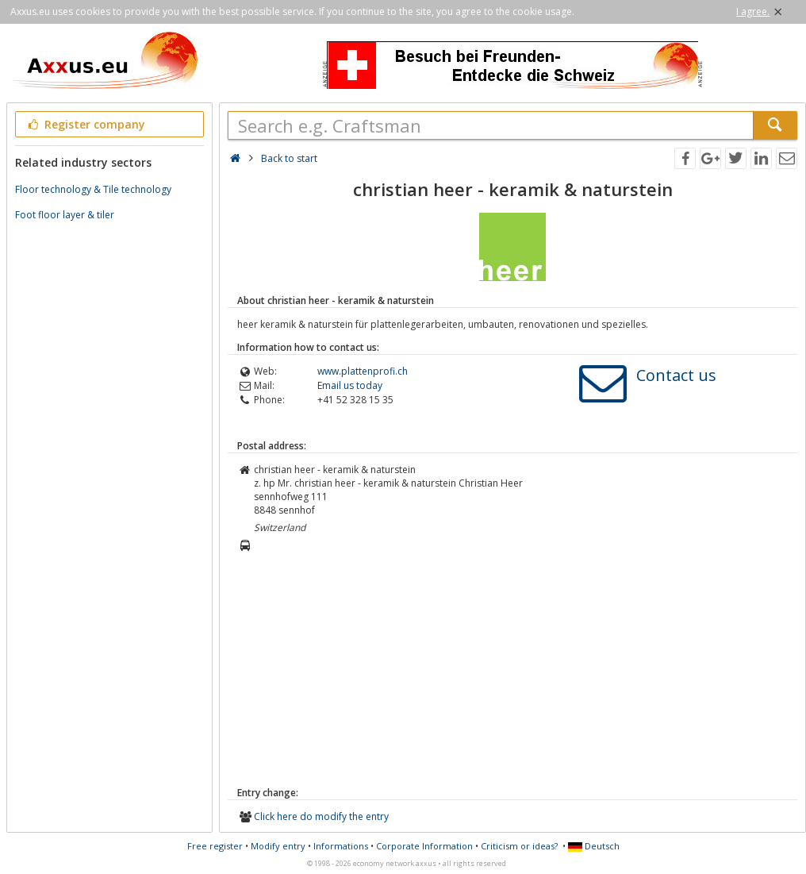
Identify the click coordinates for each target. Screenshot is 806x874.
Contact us (676, 375)
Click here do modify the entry (321, 816)
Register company (85, 124)
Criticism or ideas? (519, 846)
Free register (215, 846)
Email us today (349, 385)
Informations (340, 846)
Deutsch (594, 846)
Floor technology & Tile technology (93, 189)
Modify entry (278, 846)
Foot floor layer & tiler (64, 214)
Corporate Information (424, 846)
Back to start (289, 158)
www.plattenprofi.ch (362, 371)
